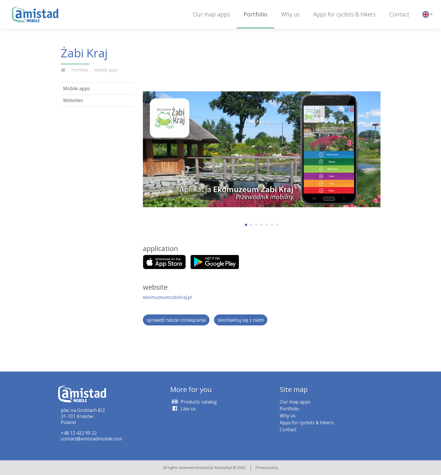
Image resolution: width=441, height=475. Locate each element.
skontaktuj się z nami (241, 320)
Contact (399, 14)
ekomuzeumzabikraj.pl (167, 297)
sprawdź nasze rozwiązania (176, 320)
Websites (73, 100)
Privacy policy (266, 467)
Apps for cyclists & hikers (344, 14)
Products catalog (193, 402)
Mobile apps (106, 70)
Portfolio (255, 14)
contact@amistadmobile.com (91, 439)
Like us (183, 409)
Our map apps (211, 14)
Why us (290, 14)
